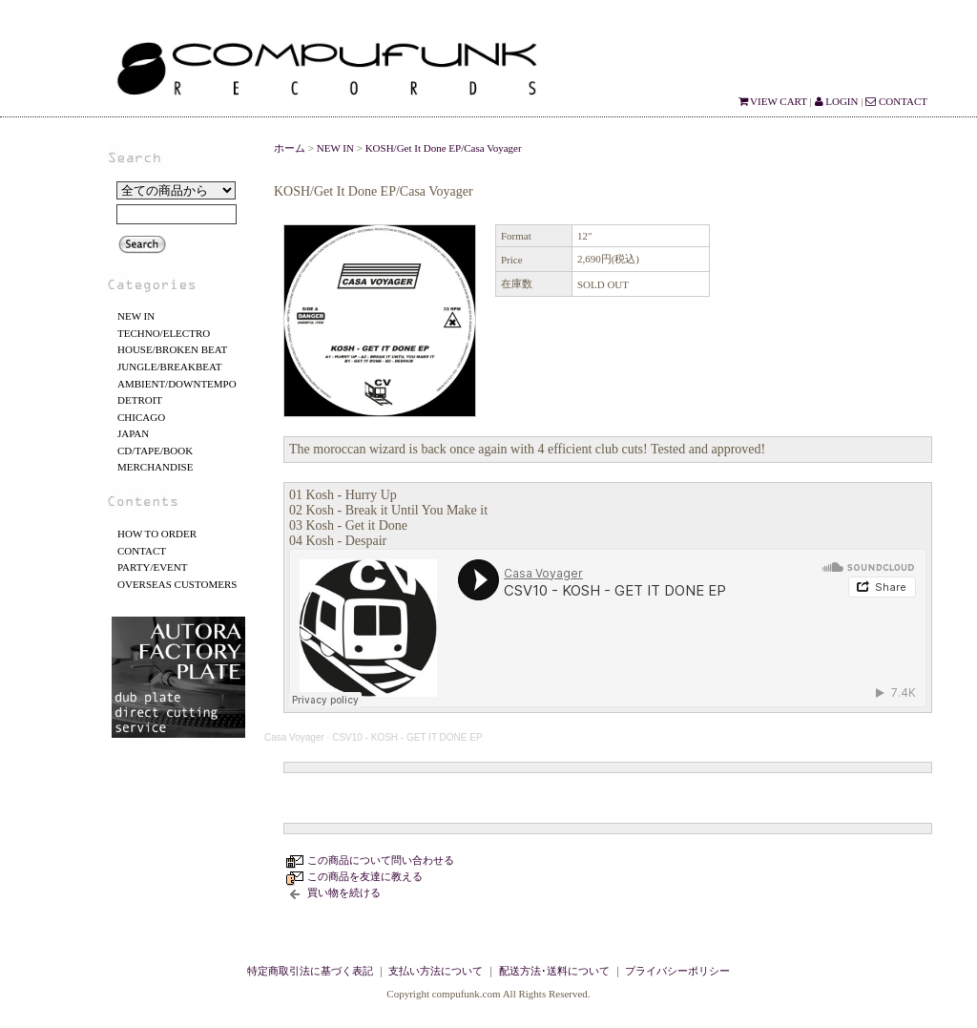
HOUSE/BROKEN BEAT (172, 349)
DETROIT (139, 400)
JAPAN (133, 433)
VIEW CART (772, 101)
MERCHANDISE (155, 466)
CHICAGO (141, 417)
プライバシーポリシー (677, 970)
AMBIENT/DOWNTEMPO (177, 383)
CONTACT (896, 101)
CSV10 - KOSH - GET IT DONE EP (407, 737)
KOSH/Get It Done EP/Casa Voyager (443, 148)
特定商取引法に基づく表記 (310, 970)
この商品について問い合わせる (380, 860)
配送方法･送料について (554, 970)
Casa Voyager (294, 737)
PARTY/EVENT (152, 567)
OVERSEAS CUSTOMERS (177, 584)
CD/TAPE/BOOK (155, 450)
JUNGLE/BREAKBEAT (169, 366)
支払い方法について (435, 970)
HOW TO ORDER (157, 533)
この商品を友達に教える (365, 876)
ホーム (289, 148)
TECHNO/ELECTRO (163, 333)
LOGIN (837, 101)
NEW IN (136, 316)
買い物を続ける (344, 892)
